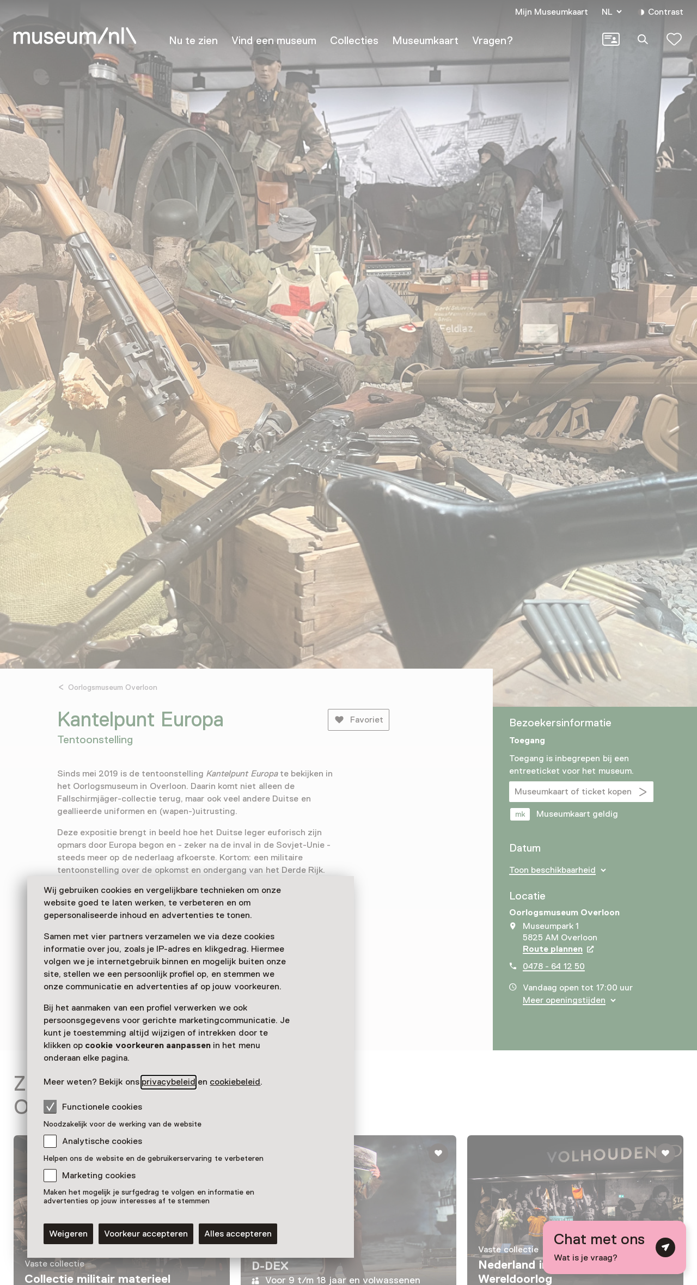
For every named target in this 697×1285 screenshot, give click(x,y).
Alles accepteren (238, 1234)
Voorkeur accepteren (146, 1234)
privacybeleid (168, 1082)
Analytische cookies (102, 1141)
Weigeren (68, 1234)
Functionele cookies (93, 1106)
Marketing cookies (99, 1175)
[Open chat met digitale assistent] (614, 1247)
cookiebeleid (235, 1082)
